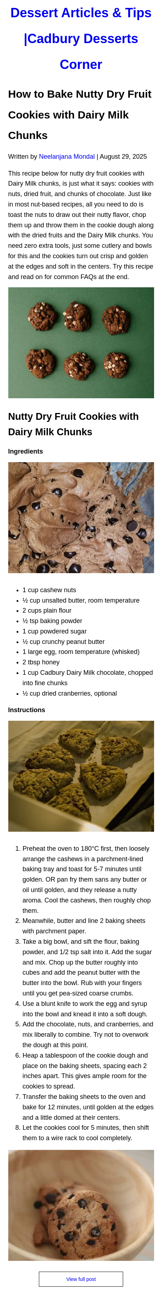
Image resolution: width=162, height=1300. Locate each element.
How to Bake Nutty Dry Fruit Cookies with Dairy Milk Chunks (80, 114)
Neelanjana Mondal (67, 156)
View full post (81, 1279)
